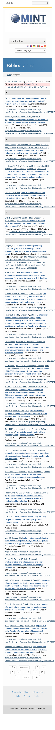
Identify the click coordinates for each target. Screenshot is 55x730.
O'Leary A (44, 145)
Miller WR (17, 117)
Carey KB (16, 192)
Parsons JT (9, 315)
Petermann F (30, 625)
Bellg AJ (8, 98)
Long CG (8, 246)
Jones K (15, 246)
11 (18, 677)
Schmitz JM (27, 604)
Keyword (14, 81)
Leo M (9, 368)
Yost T (18, 166)
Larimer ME (28, 429)
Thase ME (41, 450)
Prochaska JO (10, 365)
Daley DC (8, 450)
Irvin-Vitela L (26, 117)
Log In (36, 696)
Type (27, 81)
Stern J (31, 218)
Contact (27, 696)
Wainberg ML (22, 147)
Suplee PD (9, 517)
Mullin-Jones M (27, 166)
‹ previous (24, 667)
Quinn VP (17, 218)
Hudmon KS (31, 168)
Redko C (29, 493)
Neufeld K (23, 471)
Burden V (40, 365)
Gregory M (39, 218)
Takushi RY (9, 429)
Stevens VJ (9, 559)
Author (7, 81)
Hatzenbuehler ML (24, 145)
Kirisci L (33, 450)
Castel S (32, 294)
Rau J (7, 625)
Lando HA (41, 341)
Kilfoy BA (16, 168)
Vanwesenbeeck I (11, 389)
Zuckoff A (26, 450)
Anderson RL (21, 341)
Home (9, 75)
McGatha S (37, 493)
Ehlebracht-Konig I (17, 625)
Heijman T (23, 387)
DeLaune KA (17, 604)
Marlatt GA (12, 432)
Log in (9, 3)
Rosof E (16, 315)
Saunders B (9, 646)
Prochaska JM (31, 368)
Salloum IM (17, 450)
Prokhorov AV (10, 166)
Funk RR (39, 294)
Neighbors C (18, 429)
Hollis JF (27, 559)
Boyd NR (25, 218)
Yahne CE (8, 117)
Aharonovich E (10, 145)
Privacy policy (37, 692)
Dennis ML (16, 294)
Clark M (8, 538)
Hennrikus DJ (31, 341)
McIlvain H (16, 272)
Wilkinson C (18, 646)
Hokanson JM (10, 341)
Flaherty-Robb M (18, 368)
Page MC (36, 580)
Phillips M (28, 646)
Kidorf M (8, 471)
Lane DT (22, 493)
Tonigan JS (36, 117)
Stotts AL (8, 604)
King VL (15, 471)
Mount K (34, 559)
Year (31, 81)
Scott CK (24, 294)
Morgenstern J (10, 147)
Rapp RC (8, 493)
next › (26, 677)
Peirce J (30, 471)
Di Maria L (34, 315)
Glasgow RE (18, 559)
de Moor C (37, 166)
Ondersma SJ (27, 580)
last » (36, 677)
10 (42, 672)
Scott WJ (8, 272)
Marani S (8, 168)
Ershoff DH (9, 218)
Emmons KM (41, 168)
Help (18, 696)
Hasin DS (43, 147)
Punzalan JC (24, 315)
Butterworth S (21, 365)
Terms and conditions (20, 692)
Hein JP (23, 168)
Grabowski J (36, 604)
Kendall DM (9, 344)
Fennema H (32, 387)
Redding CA (31, 365)
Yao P (29, 147)
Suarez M (17, 580)
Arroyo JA (8, 411)
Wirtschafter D (10, 220)
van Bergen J (42, 387)
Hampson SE (16, 538)
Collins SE (9, 192)
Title (21, 81)
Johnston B (36, 145)
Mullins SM (9, 580)
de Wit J (16, 387)
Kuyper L (8, 387)
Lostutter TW (39, 429)
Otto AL (15, 493)
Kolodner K (38, 471)
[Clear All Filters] (30, 84)
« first (13, 667)
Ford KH (45, 166)
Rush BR (8, 294)
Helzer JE (35, 147)
